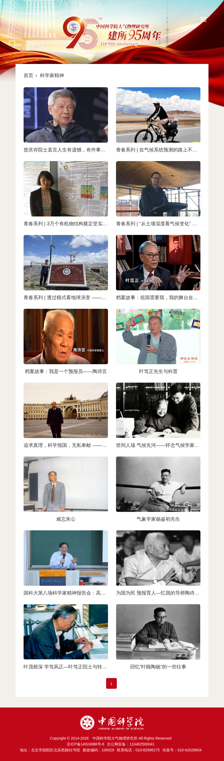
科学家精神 (52, 75)
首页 (28, 75)
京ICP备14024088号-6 (85, 744)
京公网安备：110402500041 (130, 744)
